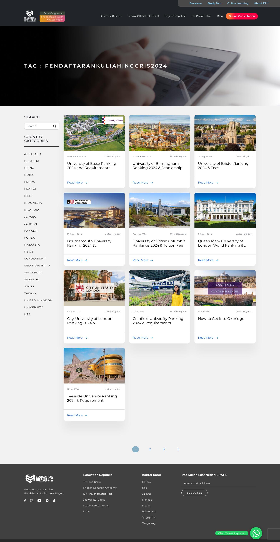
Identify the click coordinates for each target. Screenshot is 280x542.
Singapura (33, 272)
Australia (33, 154)
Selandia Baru (37, 265)
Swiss (29, 286)
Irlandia (31, 209)
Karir (86, 511)
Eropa (29, 182)
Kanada (31, 230)
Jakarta (146, 493)
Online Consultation (242, 16)
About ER (260, 3)
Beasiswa (195, 3)
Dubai (29, 175)
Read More (75, 182)
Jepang (30, 216)
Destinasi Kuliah (110, 16)
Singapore (148, 517)
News (29, 251)
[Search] (41, 126)
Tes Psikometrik (201, 16)
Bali (144, 487)
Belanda (31, 161)
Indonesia (33, 202)
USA (27, 314)
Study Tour (215, 3)
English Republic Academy (100, 487)
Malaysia (32, 244)
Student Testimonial (95, 505)
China (29, 168)
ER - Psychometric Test (97, 493)
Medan (146, 505)
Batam (146, 482)
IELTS (28, 195)
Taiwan (30, 293)
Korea (29, 237)
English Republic (175, 16)
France (30, 188)
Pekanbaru (149, 511)
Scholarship (35, 258)
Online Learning (238, 3)
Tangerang (149, 523)
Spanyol (31, 279)
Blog (220, 16)
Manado (147, 499)
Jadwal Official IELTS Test (143, 16)
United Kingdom (38, 300)
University (33, 307)
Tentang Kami (92, 482)
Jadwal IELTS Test (94, 499)
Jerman (30, 223)
